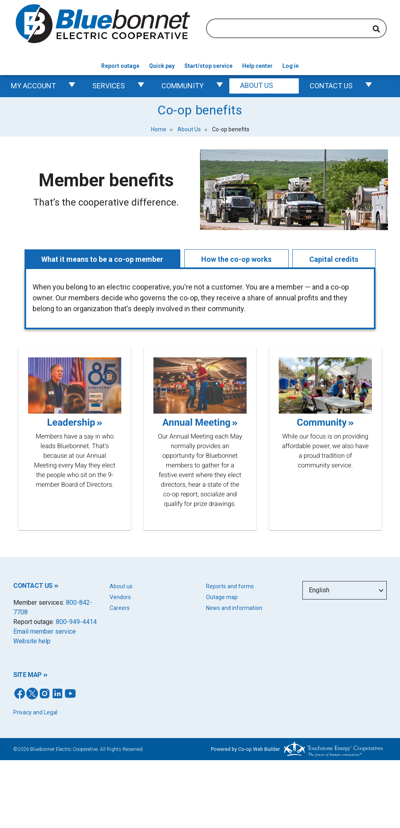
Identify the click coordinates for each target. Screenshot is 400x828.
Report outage (120, 66)
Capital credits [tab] (334, 259)
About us (121, 586)
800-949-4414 (76, 622)
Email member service (44, 631)
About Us (269, 86)
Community (195, 86)
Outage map (222, 597)
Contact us (344, 86)
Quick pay (162, 66)
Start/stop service (208, 66)
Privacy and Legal (35, 712)
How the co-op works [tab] (236, 259)
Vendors (120, 597)
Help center (257, 66)
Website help (32, 641)
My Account (46, 86)
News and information (234, 608)
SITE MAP (27, 675)
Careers (120, 608)
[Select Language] (344, 590)
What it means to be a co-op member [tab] (102, 259)
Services (121, 86)
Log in (290, 66)
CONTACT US (33, 585)
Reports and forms (230, 586)
